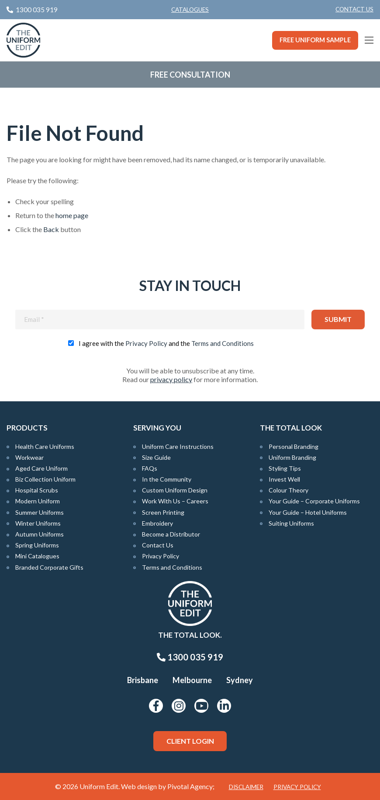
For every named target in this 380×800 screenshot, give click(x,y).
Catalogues (190, 9)
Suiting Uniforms (291, 523)
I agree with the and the (166, 343)
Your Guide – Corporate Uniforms (314, 501)
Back (51, 229)
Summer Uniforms (39, 512)
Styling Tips (285, 468)
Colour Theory (288, 490)
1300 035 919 (190, 657)
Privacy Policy (146, 343)
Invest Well (284, 479)
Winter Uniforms (38, 523)
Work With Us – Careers (175, 501)
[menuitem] (354, 9)
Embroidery (157, 523)
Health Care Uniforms (44, 446)
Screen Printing (163, 512)
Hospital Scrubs (36, 490)
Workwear (29, 457)
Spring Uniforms (37, 545)
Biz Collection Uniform (45, 479)
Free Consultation (190, 74)
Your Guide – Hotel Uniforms (308, 512)
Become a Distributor (171, 534)
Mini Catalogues (37, 556)
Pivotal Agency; (190, 786)
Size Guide (156, 457)
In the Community (166, 479)
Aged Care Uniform (41, 468)
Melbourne (192, 680)
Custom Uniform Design (174, 490)
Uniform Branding (292, 457)
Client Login (190, 741)
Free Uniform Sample (315, 40)
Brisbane (142, 680)
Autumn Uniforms (39, 534)
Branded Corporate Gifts (49, 567)
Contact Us (354, 9)
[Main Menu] (369, 40)
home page (71, 215)
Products (27, 427)
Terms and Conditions (222, 343)
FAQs (149, 468)
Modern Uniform (37, 501)
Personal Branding (293, 446)
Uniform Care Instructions (178, 446)
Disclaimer (246, 786)
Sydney (239, 680)
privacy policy (171, 379)
